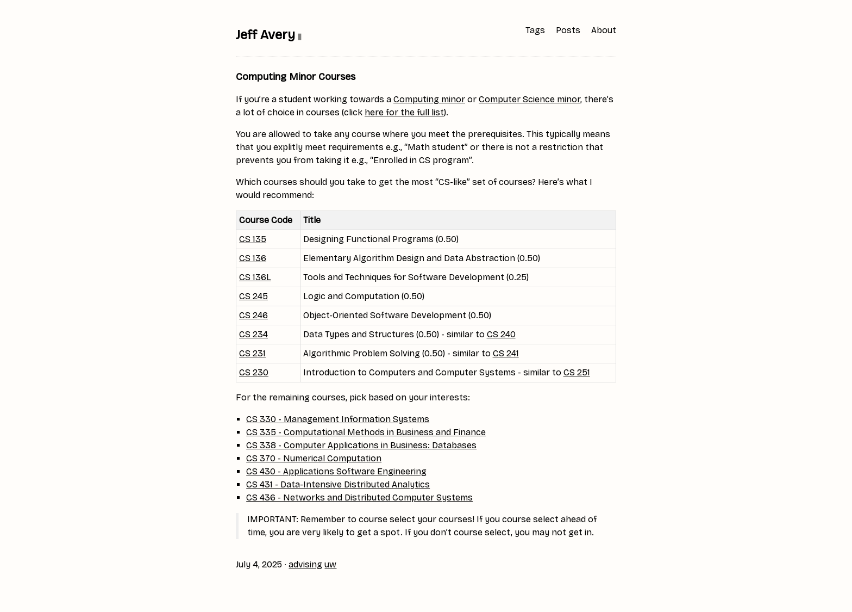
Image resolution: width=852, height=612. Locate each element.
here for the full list (404, 112)
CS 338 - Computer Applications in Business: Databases (361, 445)
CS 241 (506, 353)
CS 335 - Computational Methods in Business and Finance (366, 432)
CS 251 (576, 372)
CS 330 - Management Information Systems (337, 419)
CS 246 (253, 315)
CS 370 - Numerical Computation (313, 458)
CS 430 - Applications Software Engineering (336, 471)
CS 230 (253, 372)
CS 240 (501, 334)
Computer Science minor (529, 99)
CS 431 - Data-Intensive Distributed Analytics (338, 484)
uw (330, 564)
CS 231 (252, 353)
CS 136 (252, 258)
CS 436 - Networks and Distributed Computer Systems (359, 497)
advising (305, 564)
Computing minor (429, 99)
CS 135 (252, 239)
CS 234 (253, 334)
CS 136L (255, 277)
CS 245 (253, 296)
